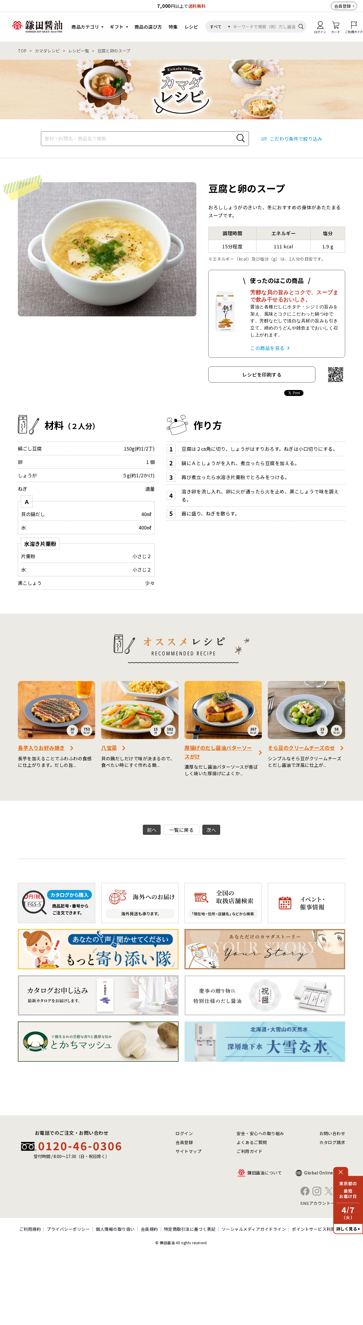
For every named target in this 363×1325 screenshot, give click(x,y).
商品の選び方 (148, 27)
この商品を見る (267, 348)
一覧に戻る (181, 829)
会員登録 (342, 6)
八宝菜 (109, 747)
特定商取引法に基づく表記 (190, 1229)
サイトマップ (188, 1151)
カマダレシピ (47, 51)
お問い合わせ (332, 1133)
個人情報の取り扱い (115, 1229)
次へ (211, 829)
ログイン (184, 1133)
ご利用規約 (30, 1229)
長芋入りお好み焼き (41, 747)
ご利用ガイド (249, 1151)
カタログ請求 (332, 1142)
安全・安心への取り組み (260, 1133)
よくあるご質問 (252, 1142)
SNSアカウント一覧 (319, 1203)
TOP (22, 51)
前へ (152, 829)
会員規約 (149, 1229)
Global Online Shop (324, 1173)
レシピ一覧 (78, 51)
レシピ (191, 27)
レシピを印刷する (261, 374)
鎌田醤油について (264, 1173)
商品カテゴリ (85, 27)
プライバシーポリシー (68, 1229)
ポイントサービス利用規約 (318, 1229)
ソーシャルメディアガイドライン (254, 1229)
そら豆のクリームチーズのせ (301, 747)
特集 (173, 27)
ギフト (117, 27)
